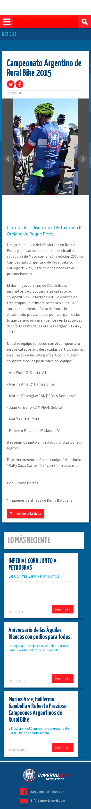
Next (83, 159)
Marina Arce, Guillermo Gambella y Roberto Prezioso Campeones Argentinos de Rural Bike (37, 709)
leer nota (62, 609)
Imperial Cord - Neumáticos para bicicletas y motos (46, 775)
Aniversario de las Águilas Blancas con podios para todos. (40, 633)
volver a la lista (28, 513)
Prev (8, 159)
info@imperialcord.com (48, 800)
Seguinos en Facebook (47, 791)
